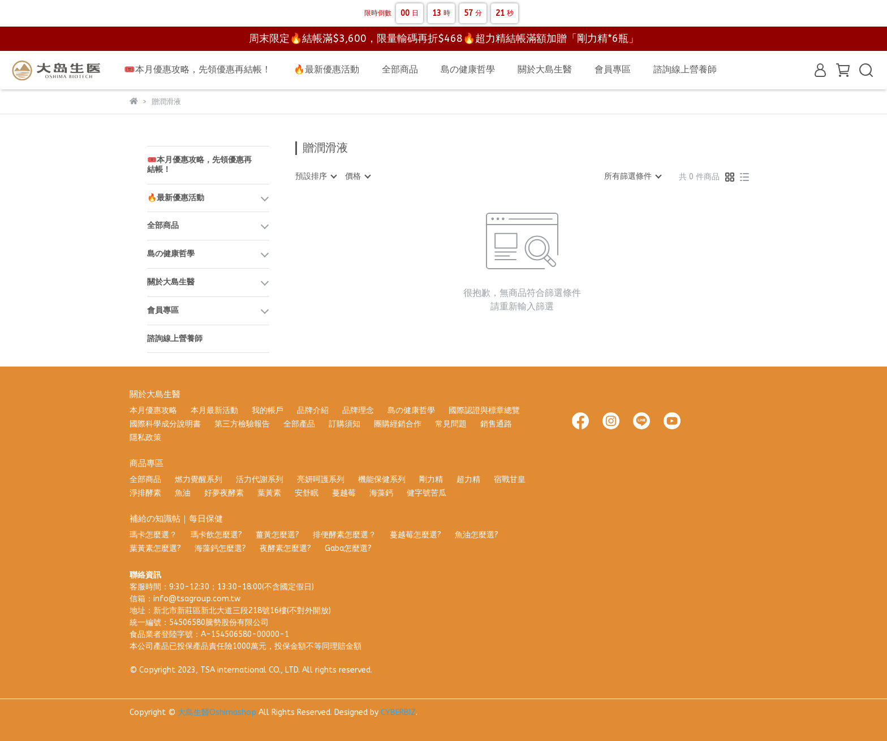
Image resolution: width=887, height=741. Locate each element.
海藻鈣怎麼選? (220, 548)
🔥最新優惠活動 (326, 69)
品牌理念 (358, 410)
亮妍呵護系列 (321, 479)
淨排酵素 (145, 493)
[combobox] (315, 176)
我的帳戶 (267, 410)
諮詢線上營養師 (685, 69)
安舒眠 (306, 493)
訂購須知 (344, 424)
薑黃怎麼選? (277, 535)
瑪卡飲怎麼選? (216, 535)
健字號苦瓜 (426, 493)
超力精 (468, 479)
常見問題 (451, 424)
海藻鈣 (381, 493)
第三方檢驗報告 (242, 424)
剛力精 (431, 479)
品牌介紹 (313, 410)
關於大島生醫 (545, 69)
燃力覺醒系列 (198, 479)
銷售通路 (496, 424)
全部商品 (400, 69)
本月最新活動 (214, 410)
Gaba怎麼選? (348, 548)
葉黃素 (269, 493)
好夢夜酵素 (224, 493)
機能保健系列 (382, 479)
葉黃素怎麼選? (155, 548)
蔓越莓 (344, 493)
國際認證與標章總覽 (484, 410)
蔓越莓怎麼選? (415, 535)
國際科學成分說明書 (165, 424)
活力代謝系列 (259, 479)
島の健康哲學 (468, 69)
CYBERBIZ (398, 712)
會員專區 (613, 69)
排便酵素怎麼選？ (344, 535)
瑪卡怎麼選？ (153, 535)
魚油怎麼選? (476, 535)
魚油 (183, 493)
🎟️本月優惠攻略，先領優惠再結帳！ (197, 69)
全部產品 (299, 424)
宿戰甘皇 (510, 479)
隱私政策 (145, 437)
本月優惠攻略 (153, 410)
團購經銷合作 (397, 424)
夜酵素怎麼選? (285, 548)
